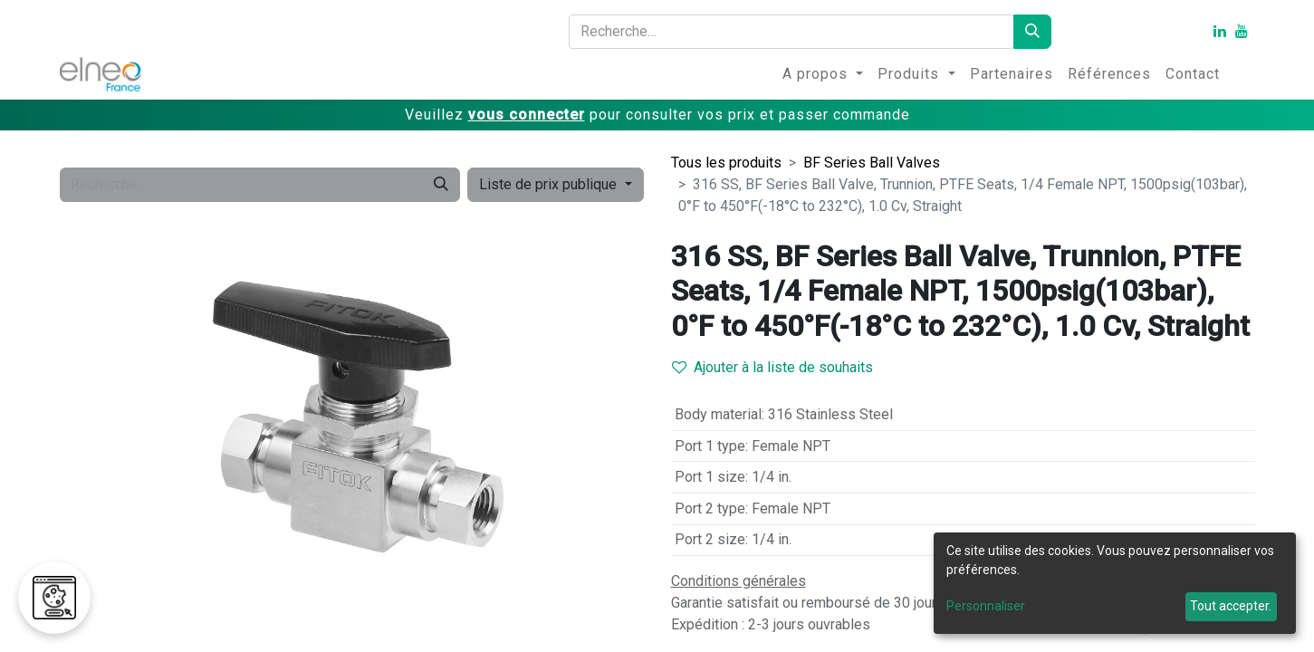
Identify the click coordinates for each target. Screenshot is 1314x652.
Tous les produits (726, 162)
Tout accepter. (1230, 606)
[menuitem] (822, 74)
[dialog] (1115, 583)
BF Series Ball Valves (871, 162)
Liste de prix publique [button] (549, 184)
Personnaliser (985, 606)
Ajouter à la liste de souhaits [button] (772, 367)
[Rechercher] (1032, 31)
